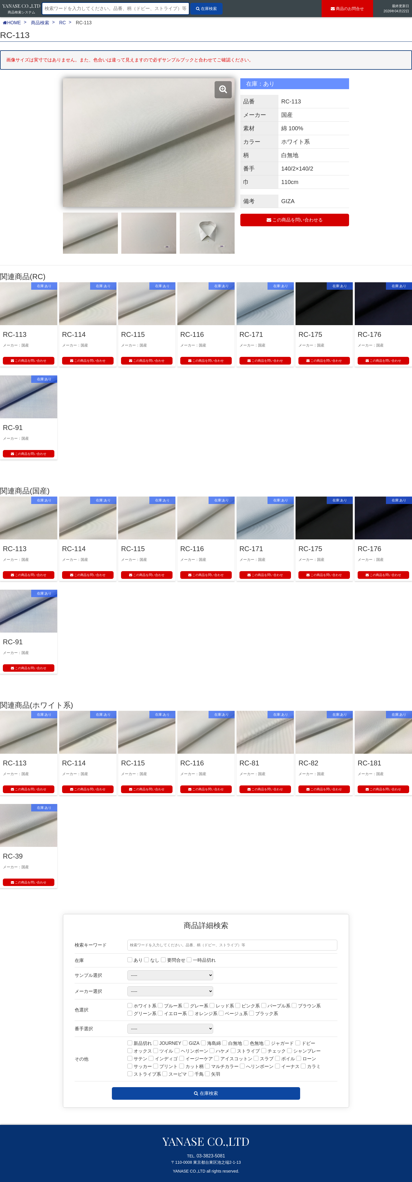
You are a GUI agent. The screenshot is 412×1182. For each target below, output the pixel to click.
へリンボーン (257, 1067)
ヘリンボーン (191, 1051)
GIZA (191, 1043)
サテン (137, 1059)
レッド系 (221, 1006)
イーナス (287, 1067)
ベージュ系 (233, 1014)
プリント (165, 1067)
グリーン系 (142, 1014)
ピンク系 (247, 1006)
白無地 (232, 1043)
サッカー (139, 1067)
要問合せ (173, 960)
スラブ (263, 1059)
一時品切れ (201, 960)
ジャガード (279, 1043)
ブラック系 (263, 1014)
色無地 (253, 1043)
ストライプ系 (144, 1074)
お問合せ (347, 8)
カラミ (311, 1067)
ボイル (285, 1059)
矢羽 (212, 1074)
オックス (139, 1051)
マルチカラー (222, 1067)
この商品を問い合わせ (28, 360)
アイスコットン (233, 1059)
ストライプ (245, 1051)
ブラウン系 (306, 1006)
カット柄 (191, 1067)
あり (135, 960)
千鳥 (196, 1074)
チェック (273, 1051)
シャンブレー (304, 1051)
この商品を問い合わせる (295, 219)
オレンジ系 (202, 1014)
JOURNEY (167, 1043)
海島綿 (211, 1043)
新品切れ (139, 1043)
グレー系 (196, 1006)
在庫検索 (206, 1093)
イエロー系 (172, 1014)
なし (151, 960)
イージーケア (196, 1059)
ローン (306, 1059)
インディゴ (163, 1059)
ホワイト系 (142, 1006)
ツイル (163, 1051)
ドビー (305, 1043)
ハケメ (219, 1051)
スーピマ (174, 1074)
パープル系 (275, 1006)
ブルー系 (170, 1006)
